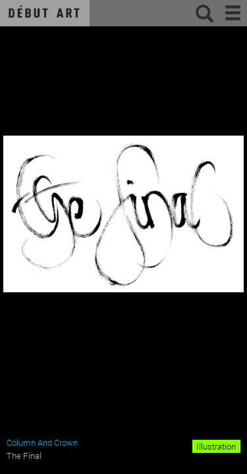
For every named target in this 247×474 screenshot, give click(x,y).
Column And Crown (42, 442)
